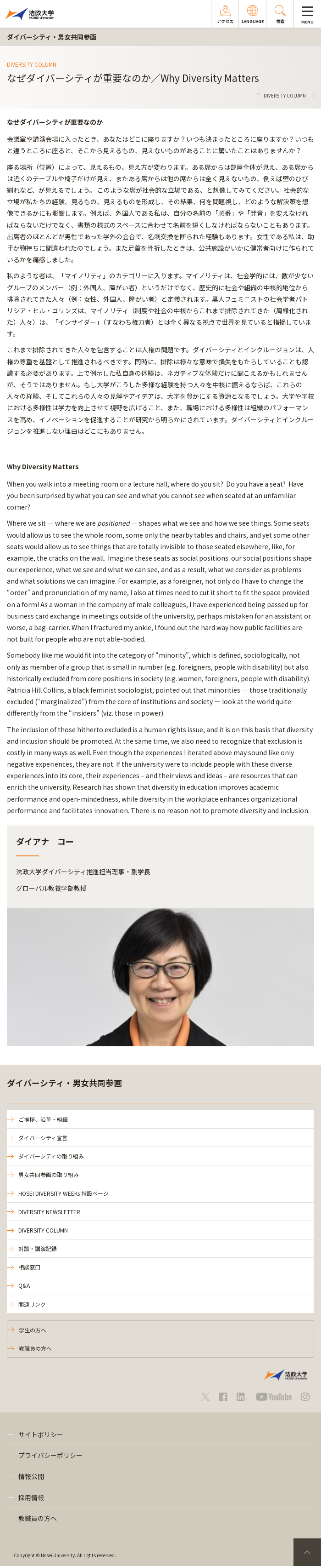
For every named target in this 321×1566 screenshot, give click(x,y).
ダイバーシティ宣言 (42, 1138)
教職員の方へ (35, 1348)
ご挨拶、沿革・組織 (43, 1119)
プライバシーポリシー (50, 1455)
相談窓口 (29, 1267)
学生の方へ (32, 1330)
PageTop (307, 1552)
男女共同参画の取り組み (48, 1174)
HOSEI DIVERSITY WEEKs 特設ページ (63, 1193)
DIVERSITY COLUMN (43, 1230)
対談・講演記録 (37, 1248)
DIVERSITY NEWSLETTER (49, 1212)
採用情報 (31, 1497)
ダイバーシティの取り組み (51, 1156)
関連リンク (32, 1304)
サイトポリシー (40, 1434)
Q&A (24, 1285)
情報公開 (31, 1476)
